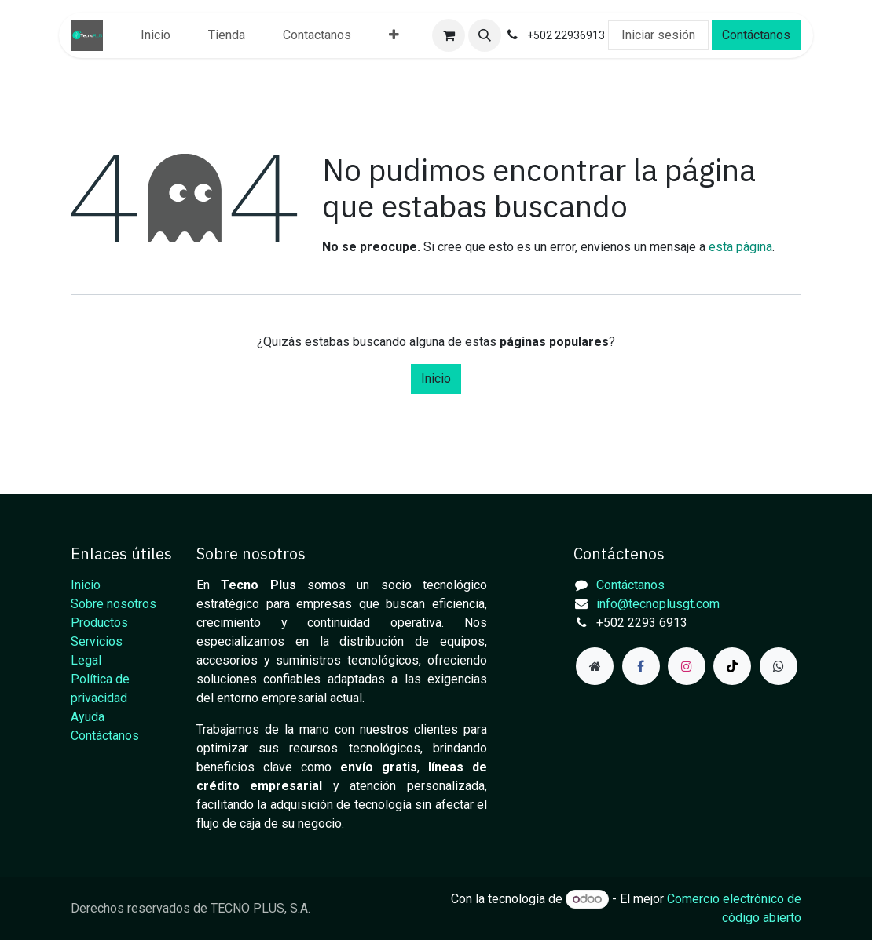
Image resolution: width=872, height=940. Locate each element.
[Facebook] (641, 666)
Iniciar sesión (658, 34)
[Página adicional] (595, 666)
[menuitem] (155, 35)
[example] (778, 666)
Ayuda (87, 716)
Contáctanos (756, 34)
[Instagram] (686, 666)
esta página (740, 246)
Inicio (436, 378)
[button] (484, 35)
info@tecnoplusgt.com (658, 603)
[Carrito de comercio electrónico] (448, 35)
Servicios (97, 641)
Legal (86, 660)
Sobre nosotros (113, 603)
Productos (99, 622)
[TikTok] (732, 666)
